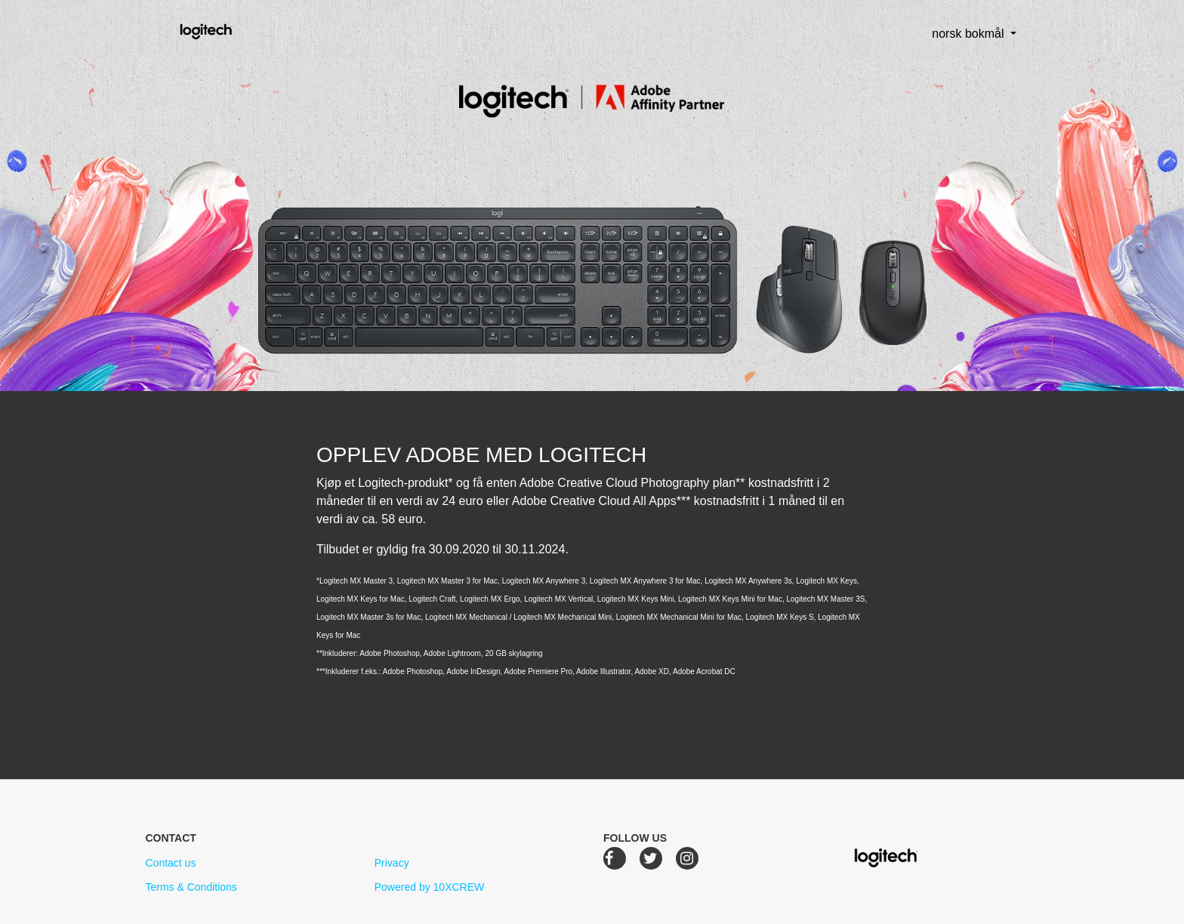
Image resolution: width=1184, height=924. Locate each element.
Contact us (170, 863)
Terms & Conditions (190, 887)
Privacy (392, 863)
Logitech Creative (228, 29)
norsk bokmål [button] (956, 33)
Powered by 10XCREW (430, 887)
